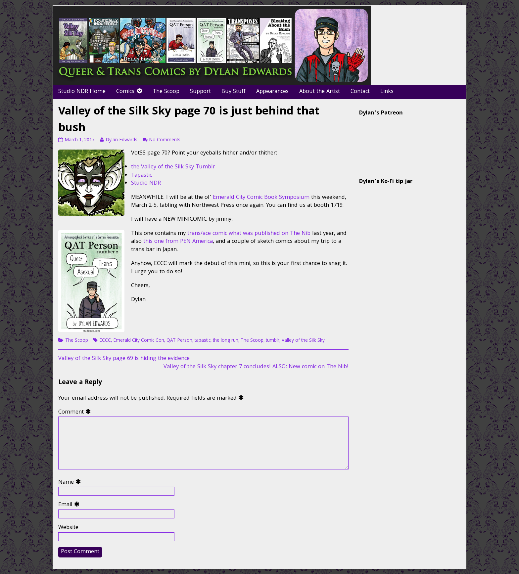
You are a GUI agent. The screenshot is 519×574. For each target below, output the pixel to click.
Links (387, 92)
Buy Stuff (233, 92)
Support (200, 92)
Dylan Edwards (121, 140)
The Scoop (166, 92)
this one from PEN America (178, 241)
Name (71, 483)
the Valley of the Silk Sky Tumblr (173, 167)
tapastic (203, 341)
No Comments (164, 140)
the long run (225, 341)
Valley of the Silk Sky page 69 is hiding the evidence (124, 359)
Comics (125, 92)
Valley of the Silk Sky (303, 341)
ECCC (105, 341)
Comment (76, 413)
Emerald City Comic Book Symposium (261, 197)
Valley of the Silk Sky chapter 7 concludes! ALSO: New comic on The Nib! (256, 367)
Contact (360, 92)
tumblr (272, 341)
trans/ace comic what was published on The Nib (248, 234)
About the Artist (319, 92)
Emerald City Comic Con (138, 341)
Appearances (272, 92)
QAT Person (179, 341)
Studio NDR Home (82, 92)
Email (70, 505)
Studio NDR (146, 183)
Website (68, 528)
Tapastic (141, 175)
